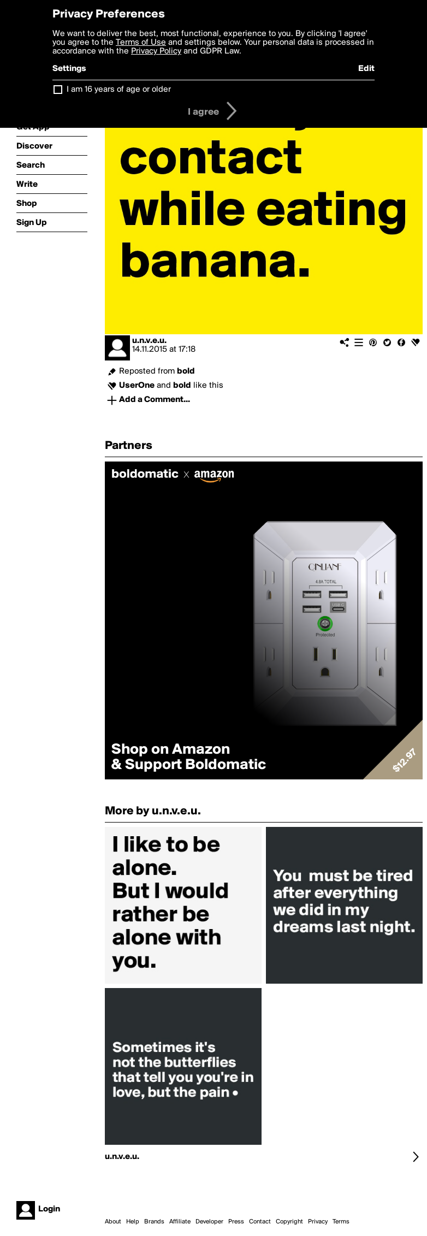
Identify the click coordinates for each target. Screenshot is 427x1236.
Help (132, 1222)
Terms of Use (141, 42)
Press (236, 1222)
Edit (366, 68)
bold (186, 371)
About (113, 1222)
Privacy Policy (156, 51)
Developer (209, 1222)
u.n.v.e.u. (149, 340)
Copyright (289, 1222)
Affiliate (180, 1222)
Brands (154, 1222)
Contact (260, 1222)
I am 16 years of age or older (119, 89)
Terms (341, 1222)
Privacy (318, 1222)
